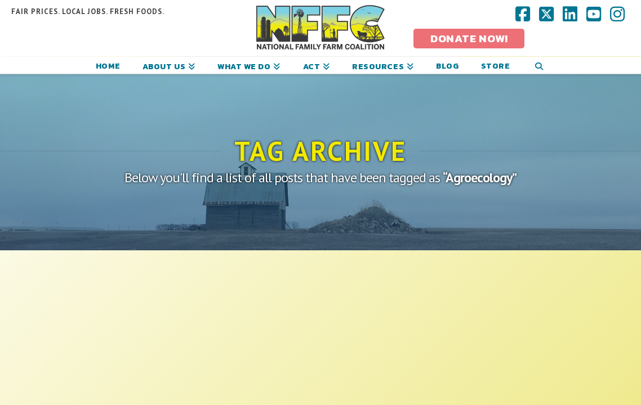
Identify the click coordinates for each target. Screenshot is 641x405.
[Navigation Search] (539, 65)
